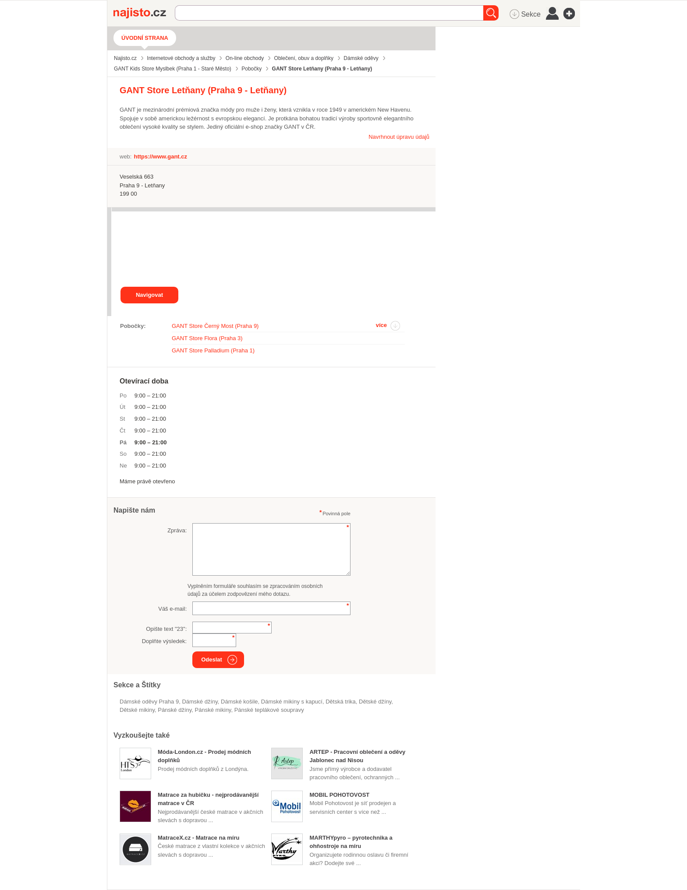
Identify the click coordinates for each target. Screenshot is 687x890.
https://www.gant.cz (160, 156)
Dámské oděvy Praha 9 (149, 701)
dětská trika (341, 701)
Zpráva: (177, 530)
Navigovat (149, 295)
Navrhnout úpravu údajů (398, 137)
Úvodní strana (144, 38)
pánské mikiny (213, 710)
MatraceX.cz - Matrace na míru (198, 837)
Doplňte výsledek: (164, 641)
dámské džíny (199, 701)
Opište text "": (166, 629)
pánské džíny (174, 710)
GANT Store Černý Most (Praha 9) (215, 326)
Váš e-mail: (172, 608)
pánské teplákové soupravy (269, 710)
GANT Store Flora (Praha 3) (207, 338)
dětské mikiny (137, 710)
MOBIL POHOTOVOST (339, 795)
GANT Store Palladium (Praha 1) (213, 350)
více (381, 325)
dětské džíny (375, 701)
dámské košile (239, 701)
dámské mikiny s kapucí (291, 701)
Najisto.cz (144, 13)
